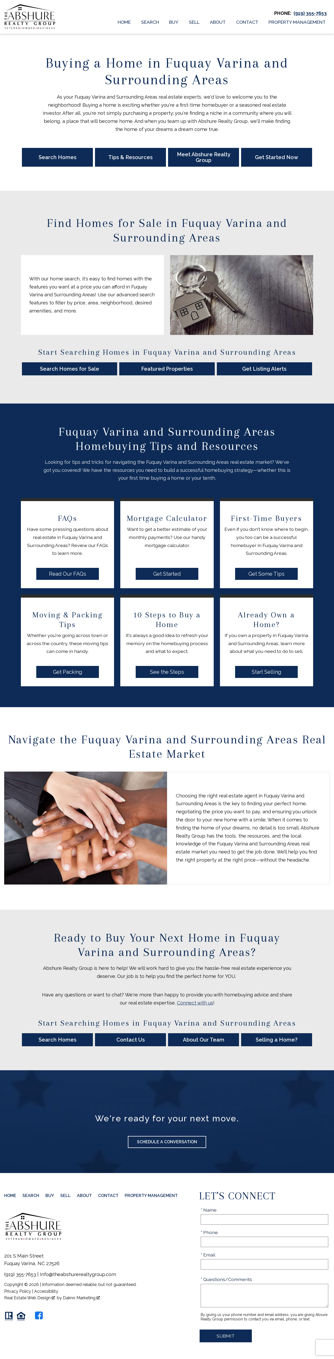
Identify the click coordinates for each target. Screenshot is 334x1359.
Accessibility (46, 1291)
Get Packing (67, 672)
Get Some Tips (266, 574)
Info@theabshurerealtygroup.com (78, 1274)
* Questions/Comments (226, 1279)
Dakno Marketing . (81, 1297)
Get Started (167, 574)
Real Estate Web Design (29, 1297)
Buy (173, 22)
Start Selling (266, 672)
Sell (194, 22)
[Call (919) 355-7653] (310, 13)
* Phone (209, 1232)
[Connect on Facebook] (39, 1315)
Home (124, 22)
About (218, 22)
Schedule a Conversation (167, 1141)
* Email (208, 1255)
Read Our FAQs (67, 574)
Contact (247, 22)
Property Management (297, 22)
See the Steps (167, 672)
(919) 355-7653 (20, 1274)
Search (150, 22)
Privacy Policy (17, 1291)
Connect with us (195, 1003)
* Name (209, 1210)
